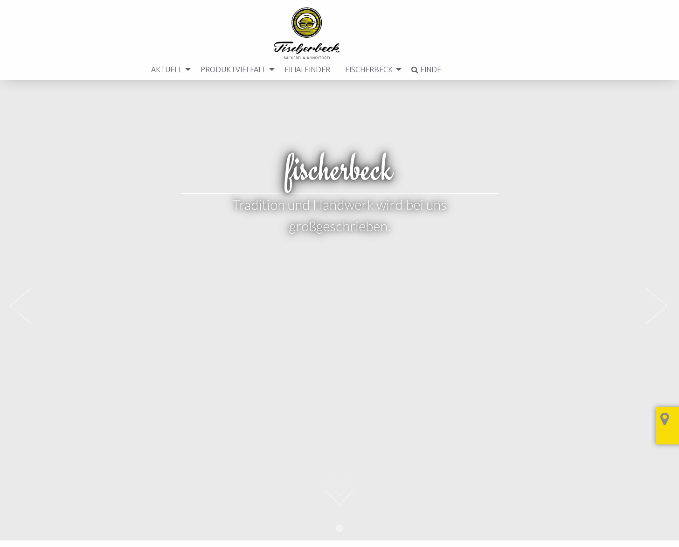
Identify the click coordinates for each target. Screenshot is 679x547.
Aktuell (164, 69)
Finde (424, 69)
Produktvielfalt (231, 69)
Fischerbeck (367, 69)
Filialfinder (305, 69)
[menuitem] (166, 69)
